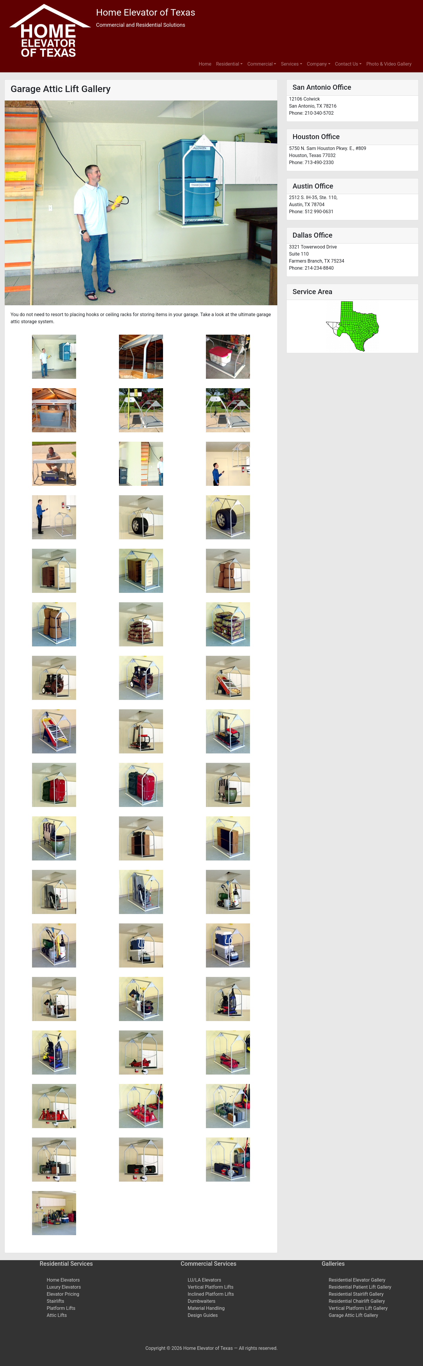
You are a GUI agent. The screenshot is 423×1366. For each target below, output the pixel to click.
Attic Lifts (57, 1315)
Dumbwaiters (201, 1301)
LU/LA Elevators (204, 1280)
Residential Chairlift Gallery (357, 1301)
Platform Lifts (61, 1308)
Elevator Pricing (63, 1294)
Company (317, 64)
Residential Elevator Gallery (357, 1280)
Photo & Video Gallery (389, 64)
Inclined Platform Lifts (211, 1294)
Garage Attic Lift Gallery (353, 1315)
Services (289, 64)
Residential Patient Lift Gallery (360, 1287)
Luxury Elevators (64, 1287)
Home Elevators (63, 1280)
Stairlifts (55, 1301)
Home (205, 64)
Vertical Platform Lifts (211, 1287)
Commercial (260, 64)
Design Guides (203, 1315)
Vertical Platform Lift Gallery (358, 1308)
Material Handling (206, 1308)
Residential (227, 64)
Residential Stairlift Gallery (356, 1294)
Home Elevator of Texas (145, 12)
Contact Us (346, 64)
